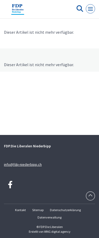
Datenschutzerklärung (65, 210)
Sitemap (38, 210)
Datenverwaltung (49, 217)
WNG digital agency (57, 232)
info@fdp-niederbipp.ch (23, 164)
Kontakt (20, 210)
